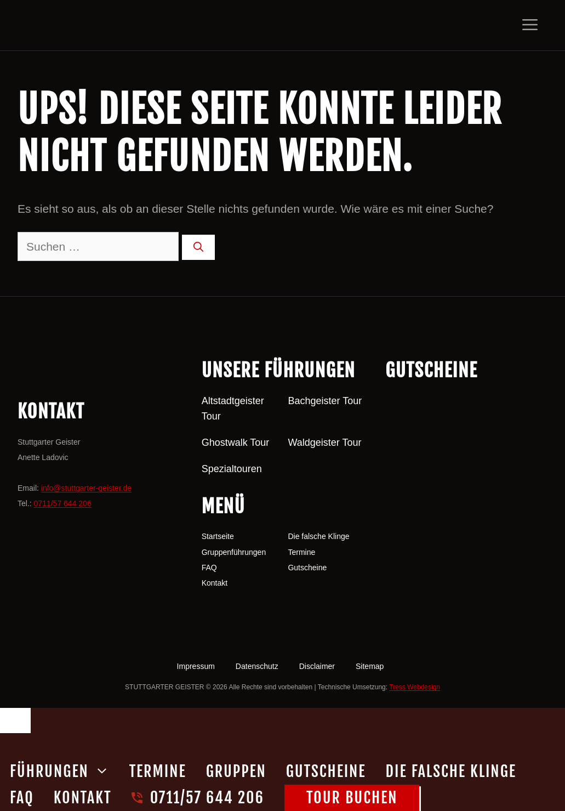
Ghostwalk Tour (236, 442)
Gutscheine (307, 567)
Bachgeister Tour (325, 400)
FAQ (209, 567)
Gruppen (236, 771)
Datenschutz (257, 666)
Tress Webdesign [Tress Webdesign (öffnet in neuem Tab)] (414, 687)
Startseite (218, 536)
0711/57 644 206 (63, 503)
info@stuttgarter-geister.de (86, 488)
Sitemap (370, 666)
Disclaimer (317, 666)
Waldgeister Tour (324, 442)
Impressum (196, 666)
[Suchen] (198, 247)
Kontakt (214, 583)
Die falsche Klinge (318, 536)
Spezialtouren (232, 468)
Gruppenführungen (234, 552)
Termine (301, 552)
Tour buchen (351, 797)
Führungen (64, 771)
